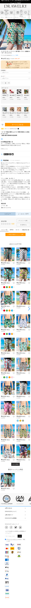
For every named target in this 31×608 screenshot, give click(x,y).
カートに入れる (17, 125)
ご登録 (19, 536)
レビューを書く (23, 220)
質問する (23, 225)
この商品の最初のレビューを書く (15, 234)
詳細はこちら (4, 148)
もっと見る (15, 464)
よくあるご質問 (23, 214)
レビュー (8, 214)
